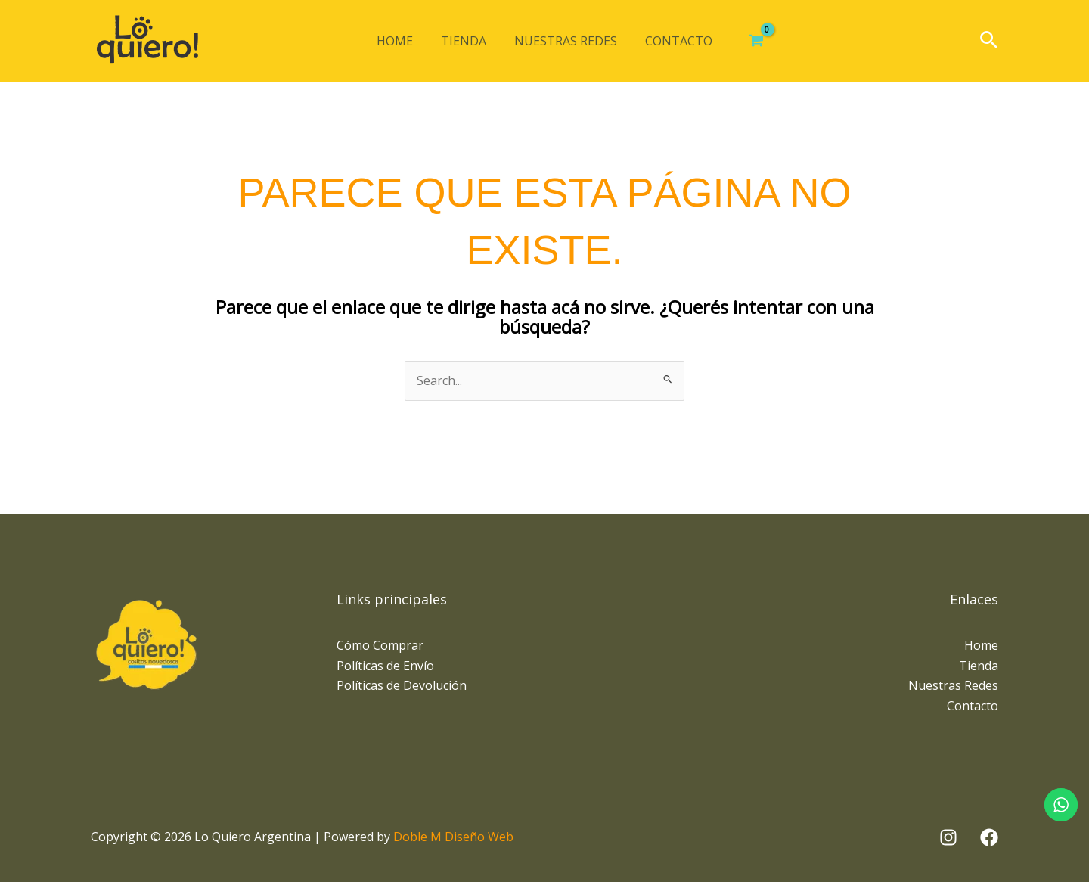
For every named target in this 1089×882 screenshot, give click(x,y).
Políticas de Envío (385, 665)
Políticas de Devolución (402, 685)
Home (401, 41)
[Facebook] (989, 837)
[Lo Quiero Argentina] (147, 41)
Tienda (466, 41)
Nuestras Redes (564, 41)
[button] (988, 41)
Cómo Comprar (380, 645)
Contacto (673, 41)
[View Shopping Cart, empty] (748, 41)
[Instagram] (948, 837)
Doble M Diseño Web (453, 836)
